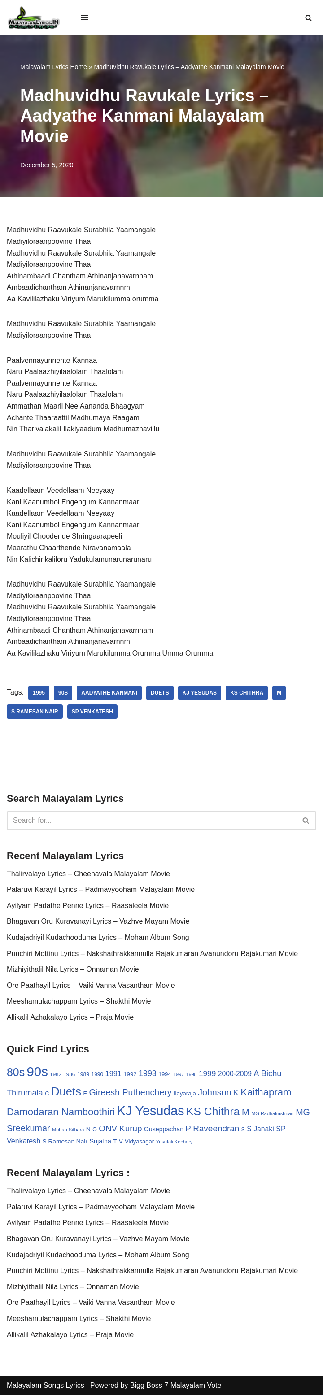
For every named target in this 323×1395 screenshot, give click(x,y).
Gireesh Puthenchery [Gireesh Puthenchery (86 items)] (130, 1092)
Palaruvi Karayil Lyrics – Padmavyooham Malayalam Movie (101, 889)
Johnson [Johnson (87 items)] (214, 1092)
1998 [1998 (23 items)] (191, 1074)
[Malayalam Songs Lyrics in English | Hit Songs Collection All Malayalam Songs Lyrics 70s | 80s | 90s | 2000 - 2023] (34, 17)
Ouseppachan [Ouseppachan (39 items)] (163, 1129)
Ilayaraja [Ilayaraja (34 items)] (185, 1093)
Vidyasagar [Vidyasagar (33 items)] (139, 1141)
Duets (160, 693)
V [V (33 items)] (121, 1141)
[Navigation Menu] (84, 17)
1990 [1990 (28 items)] (98, 1074)
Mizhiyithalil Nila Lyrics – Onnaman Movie (73, 969)
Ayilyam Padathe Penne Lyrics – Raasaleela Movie (88, 905)
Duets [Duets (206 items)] (66, 1091)
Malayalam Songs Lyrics (45, 1385)
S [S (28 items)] (243, 1129)
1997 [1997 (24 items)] (178, 1074)
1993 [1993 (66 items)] (148, 1073)
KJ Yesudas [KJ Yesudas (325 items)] (150, 1111)
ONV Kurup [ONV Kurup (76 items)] (120, 1128)
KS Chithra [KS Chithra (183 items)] (213, 1111)
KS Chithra (246, 693)
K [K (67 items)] (236, 1092)
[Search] (308, 17)
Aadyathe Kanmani (109, 693)
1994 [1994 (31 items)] (164, 1074)
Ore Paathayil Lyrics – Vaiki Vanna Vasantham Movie (91, 985)
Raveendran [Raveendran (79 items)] (216, 1128)
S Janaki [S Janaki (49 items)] (260, 1129)
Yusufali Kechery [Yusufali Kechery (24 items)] (174, 1141)
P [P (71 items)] (188, 1128)
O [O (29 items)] (94, 1129)
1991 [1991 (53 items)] (113, 1073)
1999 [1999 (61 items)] (207, 1073)
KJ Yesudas (200, 693)
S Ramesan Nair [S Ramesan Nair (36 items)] (65, 1141)
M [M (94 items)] (245, 1112)
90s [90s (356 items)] (37, 1071)
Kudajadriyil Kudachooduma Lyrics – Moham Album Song (98, 937)
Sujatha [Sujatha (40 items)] (100, 1141)
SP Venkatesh (92, 711)
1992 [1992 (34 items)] (129, 1074)
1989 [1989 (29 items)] (83, 1074)
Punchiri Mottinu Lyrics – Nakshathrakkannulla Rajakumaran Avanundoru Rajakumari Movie (152, 953)
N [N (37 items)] (88, 1129)
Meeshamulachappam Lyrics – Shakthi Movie (79, 1001)
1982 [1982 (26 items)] (55, 1074)
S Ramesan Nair (34, 711)
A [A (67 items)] (256, 1073)
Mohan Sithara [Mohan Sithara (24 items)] (68, 1129)
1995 (39, 693)
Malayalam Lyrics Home (53, 66)
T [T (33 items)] (115, 1141)
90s (63, 693)
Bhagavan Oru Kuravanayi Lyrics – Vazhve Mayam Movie (98, 921)
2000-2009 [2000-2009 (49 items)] (235, 1074)
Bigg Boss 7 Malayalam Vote (176, 1385)
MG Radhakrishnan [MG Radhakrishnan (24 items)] (272, 1113)
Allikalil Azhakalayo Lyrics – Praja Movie (70, 1017)
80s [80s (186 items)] (16, 1072)
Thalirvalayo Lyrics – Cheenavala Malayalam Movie (88, 874)
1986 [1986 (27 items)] (69, 1074)
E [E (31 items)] (85, 1093)
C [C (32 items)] (47, 1093)
